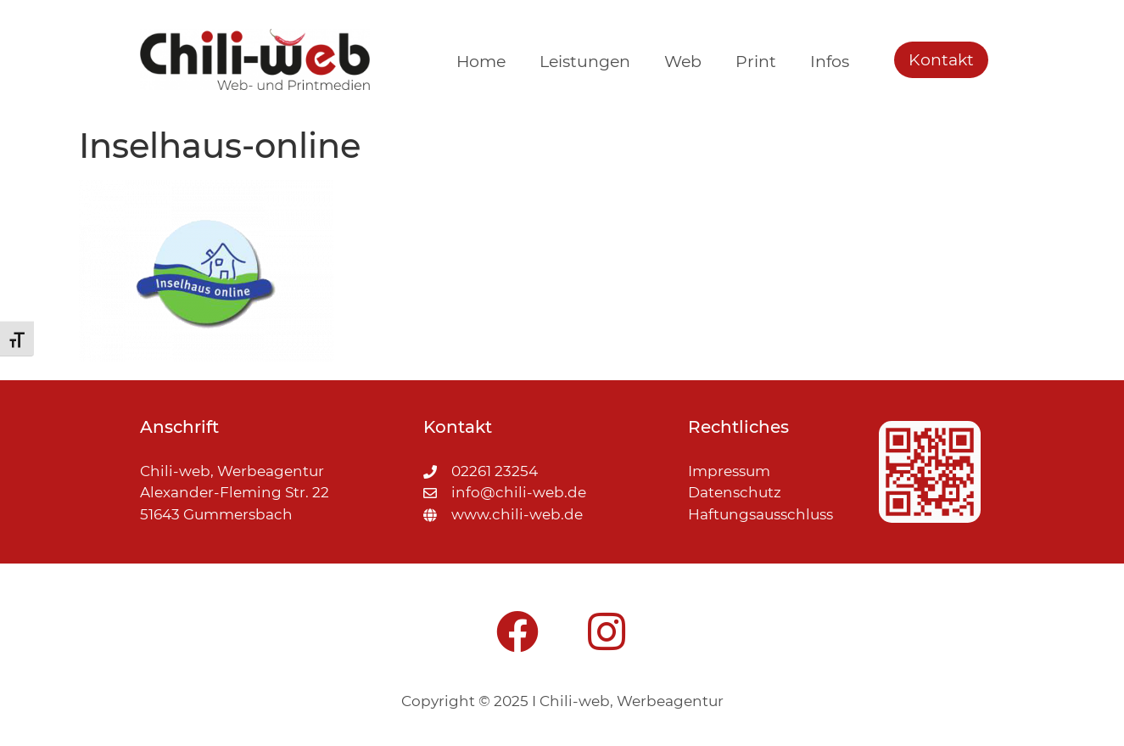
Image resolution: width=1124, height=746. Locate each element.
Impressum (729, 471)
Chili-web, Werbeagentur (632, 701)
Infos (829, 61)
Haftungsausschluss (760, 514)
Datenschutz (734, 492)
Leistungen (585, 61)
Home (481, 61)
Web (683, 61)
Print (755, 61)
